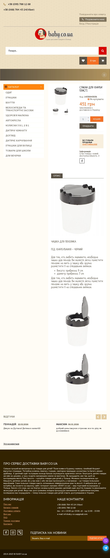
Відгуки (7, 514)
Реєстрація (92, 23)
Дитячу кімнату (16, 130)
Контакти (7, 524)
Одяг (9, 92)
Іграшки (11, 97)
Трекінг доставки (11, 521)
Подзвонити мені (92, 19)
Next (104, 416)
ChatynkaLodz (89, 144)
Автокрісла (13, 120)
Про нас (7, 504)
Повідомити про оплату (92, 14)
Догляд (10, 135)
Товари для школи (18, 150)
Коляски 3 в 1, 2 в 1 (17, 125)
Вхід (81, 23)
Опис (56, 175)
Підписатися (97, 538)
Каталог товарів (10, 508)
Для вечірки (13, 155)
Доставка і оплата (11, 511)
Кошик (96, 119)
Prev (98, 416)
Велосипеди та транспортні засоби (20, 109)
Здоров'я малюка (17, 115)
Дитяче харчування (19, 140)
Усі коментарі (11, 444)
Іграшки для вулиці (19, 145)
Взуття (10, 102)
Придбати (88, 126)
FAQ (5, 517)
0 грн (93, 60)
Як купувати (95, 99)
